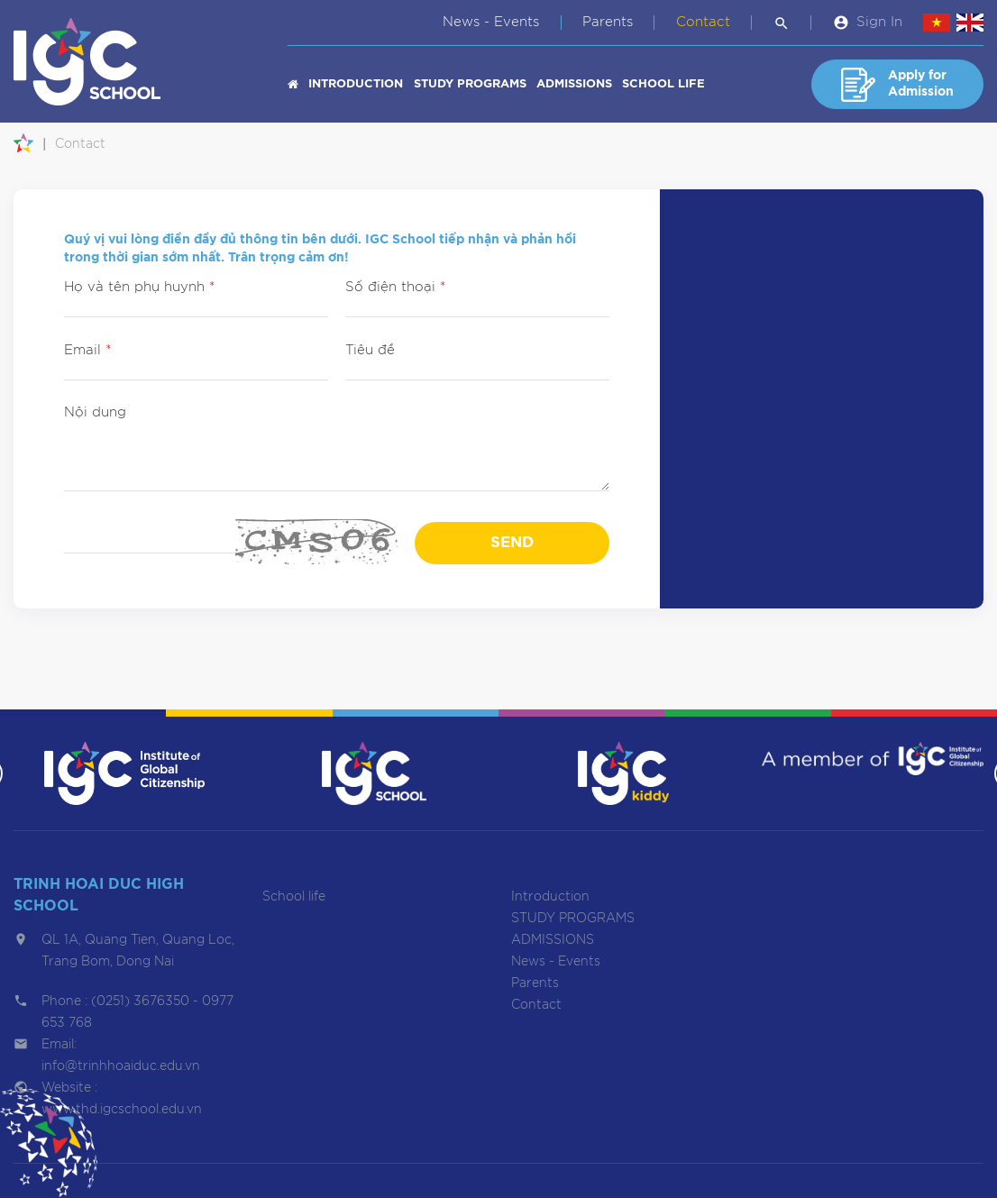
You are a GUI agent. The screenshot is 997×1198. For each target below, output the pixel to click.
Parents (607, 22)
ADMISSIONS (574, 84)
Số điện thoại (395, 287)
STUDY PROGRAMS (470, 84)
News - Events (491, 22)
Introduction (355, 84)
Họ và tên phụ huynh (139, 287)
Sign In (879, 22)
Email (87, 350)
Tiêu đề (370, 350)
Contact (703, 22)
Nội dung (95, 412)
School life (663, 84)
